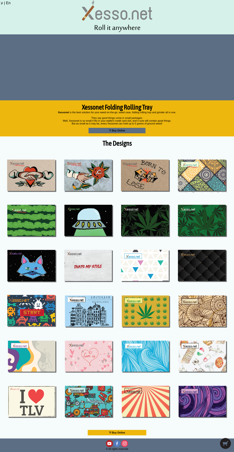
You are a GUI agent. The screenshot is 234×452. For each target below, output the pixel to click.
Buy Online (117, 130)
